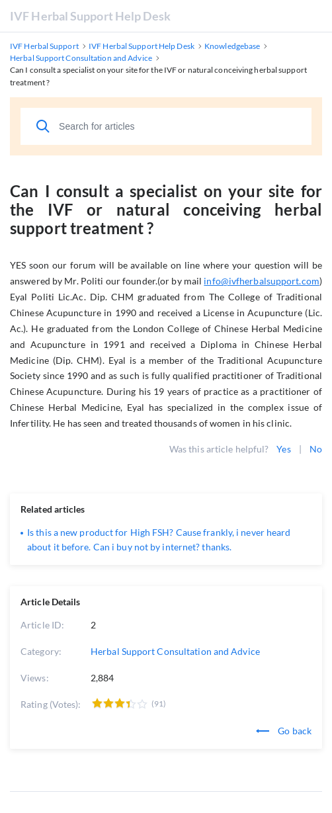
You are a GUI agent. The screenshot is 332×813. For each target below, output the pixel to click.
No (316, 448)
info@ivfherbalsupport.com (261, 280)
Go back (283, 730)
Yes (283, 448)
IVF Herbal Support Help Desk (90, 16)
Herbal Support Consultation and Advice (175, 651)
